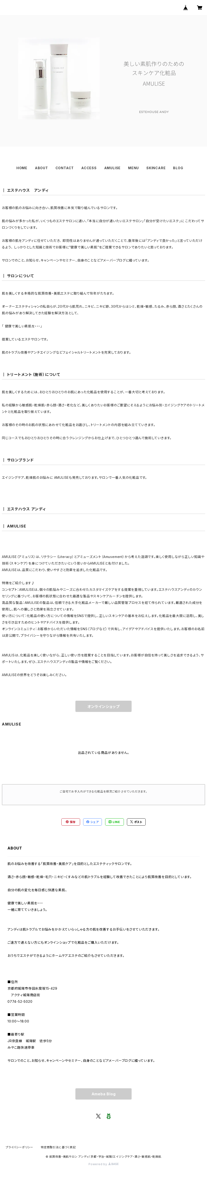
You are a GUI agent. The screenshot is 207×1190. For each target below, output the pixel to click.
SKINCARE (156, 168)
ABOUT (41, 168)
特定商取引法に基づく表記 (58, 1147)
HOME (21, 168)
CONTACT (64, 168)
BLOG (178, 168)
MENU (133, 168)
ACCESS (89, 168)
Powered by (103, 1164)
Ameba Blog (104, 1094)
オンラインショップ (103, 706)
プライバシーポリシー (19, 1147)
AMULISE (112, 168)
